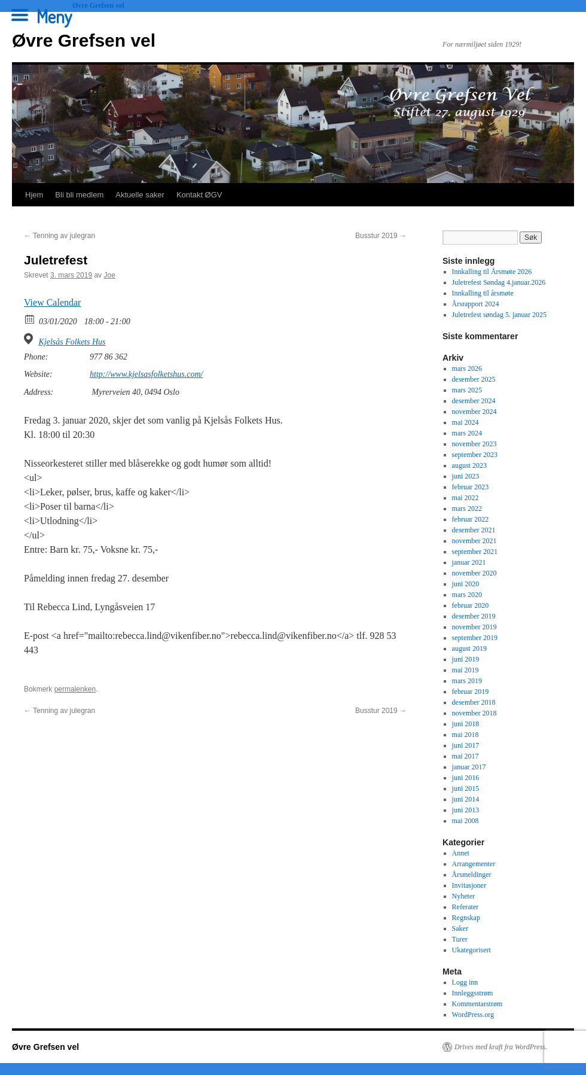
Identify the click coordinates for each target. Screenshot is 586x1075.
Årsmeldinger (472, 874)
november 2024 (474, 411)
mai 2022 (465, 498)
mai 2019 (465, 670)
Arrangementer (474, 864)
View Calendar (52, 302)
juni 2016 (466, 777)
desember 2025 (474, 379)
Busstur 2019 (381, 236)
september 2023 (475, 454)
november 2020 (474, 573)
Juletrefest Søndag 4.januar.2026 (499, 282)
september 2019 (475, 638)
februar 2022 (470, 519)
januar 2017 (469, 767)
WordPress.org (473, 1014)
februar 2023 (470, 487)
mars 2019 (467, 681)
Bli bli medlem (79, 194)
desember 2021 (474, 530)
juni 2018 (466, 724)
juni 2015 (466, 788)
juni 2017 (466, 745)
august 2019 (469, 648)
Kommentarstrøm (477, 1004)
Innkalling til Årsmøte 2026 (492, 271)
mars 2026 (467, 368)
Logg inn (465, 982)
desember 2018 (474, 702)
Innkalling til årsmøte (483, 293)
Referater (465, 907)
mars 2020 (467, 594)
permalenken (75, 689)
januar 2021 (469, 562)
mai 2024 (465, 422)
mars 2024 (467, 433)
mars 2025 (467, 390)
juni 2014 (466, 799)
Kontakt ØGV (199, 194)
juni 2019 (466, 659)
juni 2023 (466, 476)
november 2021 (474, 541)
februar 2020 (470, 605)
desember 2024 (474, 401)
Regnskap (466, 917)
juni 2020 (466, 584)
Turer (460, 939)
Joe (109, 275)
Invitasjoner (469, 885)
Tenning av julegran (59, 236)
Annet (460, 853)
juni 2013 (466, 810)
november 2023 (474, 444)
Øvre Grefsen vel (83, 40)
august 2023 (469, 465)
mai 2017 (465, 756)
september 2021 (475, 551)
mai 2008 (465, 821)
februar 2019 (470, 691)
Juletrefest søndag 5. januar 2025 (499, 314)
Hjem (34, 194)
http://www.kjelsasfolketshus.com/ (146, 374)
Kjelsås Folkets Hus (72, 341)
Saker (460, 928)
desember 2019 (474, 616)
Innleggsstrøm (472, 993)
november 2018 (474, 713)
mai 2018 (465, 734)
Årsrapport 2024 (475, 304)
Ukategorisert (471, 950)
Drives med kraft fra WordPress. (500, 1047)
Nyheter (463, 896)
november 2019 (474, 627)
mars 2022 (467, 508)
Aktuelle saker (139, 194)
